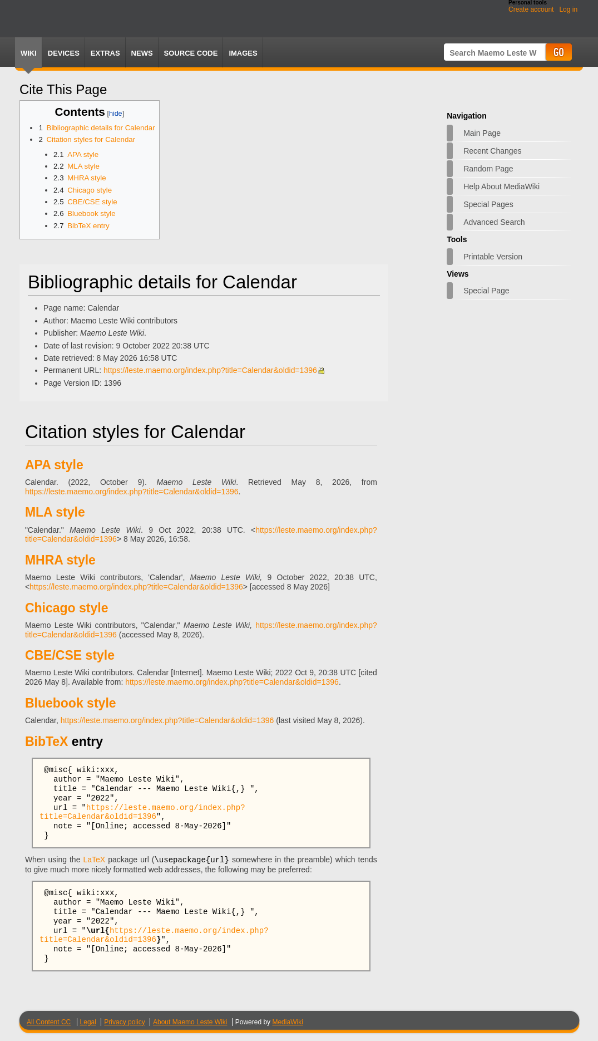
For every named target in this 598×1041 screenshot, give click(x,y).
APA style (54, 465)
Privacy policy (124, 1021)
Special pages (488, 204)
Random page (488, 168)
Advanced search (494, 222)
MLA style (55, 512)
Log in (568, 9)
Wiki (29, 53)
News (142, 53)
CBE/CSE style (70, 655)
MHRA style (60, 560)
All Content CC (49, 1021)
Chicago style (66, 608)
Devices (64, 53)
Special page (486, 290)
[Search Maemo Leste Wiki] (494, 52)
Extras (105, 53)
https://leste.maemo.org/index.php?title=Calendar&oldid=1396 (210, 370)
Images (243, 53)
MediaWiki (287, 1021)
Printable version (492, 256)
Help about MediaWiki (501, 186)
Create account (530, 9)
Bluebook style (70, 703)
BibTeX (46, 741)
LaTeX (94, 859)
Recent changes (492, 150)
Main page (482, 133)
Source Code (191, 53)
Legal (88, 1021)
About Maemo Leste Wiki (190, 1021)
